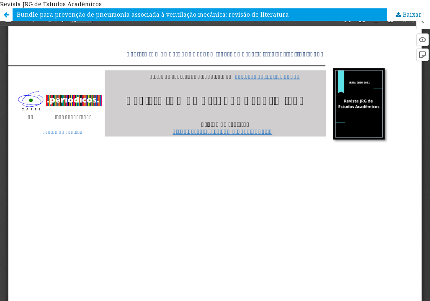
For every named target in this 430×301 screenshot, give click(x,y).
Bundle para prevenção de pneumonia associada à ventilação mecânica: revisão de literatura (153, 14)
